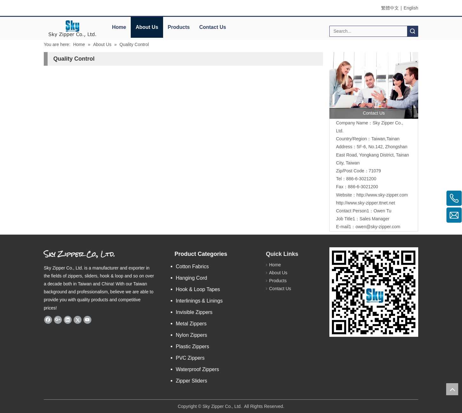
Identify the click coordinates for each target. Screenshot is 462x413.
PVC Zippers (190, 358)
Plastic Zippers (192, 346)
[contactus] (373, 85)
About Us (146, 27)
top (452, 389)
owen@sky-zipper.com (377, 226)
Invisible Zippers (194, 312)
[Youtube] (87, 320)
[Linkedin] (68, 320)
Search (412, 31)
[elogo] (72, 28)
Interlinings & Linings (199, 300)
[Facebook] (48, 320)
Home (119, 27)
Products (179, 27)
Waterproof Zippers (197, 369)
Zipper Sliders (191, 380)
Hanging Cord (191, 278)
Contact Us (212, 27)
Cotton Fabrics (192, 266)
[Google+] (58, 320)
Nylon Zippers (191, 335)
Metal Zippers (191, 323)
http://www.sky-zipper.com (382, 194)
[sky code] (373, 292)
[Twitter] (78, 320)
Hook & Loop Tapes (198, 289)
